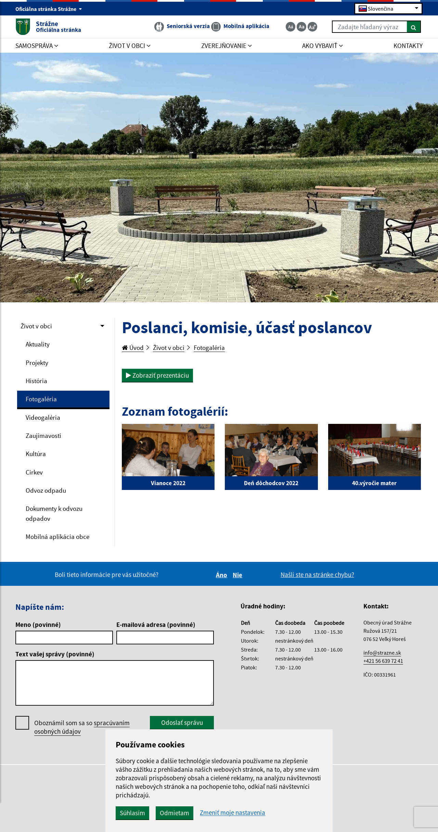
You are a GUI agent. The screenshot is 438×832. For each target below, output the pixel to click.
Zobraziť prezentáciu (157, 375)
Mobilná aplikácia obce (57, 537)
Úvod (133, 347)
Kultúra (36, 454)
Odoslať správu (182, 723)
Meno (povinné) (38, 625)
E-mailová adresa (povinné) (155, 625)
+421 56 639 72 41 (383, 661)
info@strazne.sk (382, 653)
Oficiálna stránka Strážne (48, 8)
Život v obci (36, 326)
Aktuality (38, 344)
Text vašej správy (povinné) (54, 655)
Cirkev (34, 472)
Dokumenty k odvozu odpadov (54, 514)
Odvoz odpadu (46, 491)
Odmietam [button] (178, 813)
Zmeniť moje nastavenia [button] (236, 812)
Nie (238, 576)
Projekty (37, 362)
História (36, 381)
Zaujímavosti (43, 436)
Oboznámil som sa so (82, 727)
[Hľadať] (414, 27)
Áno (222, 576)
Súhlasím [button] (136, 813)
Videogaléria (43, 418)
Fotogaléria (41, 399)
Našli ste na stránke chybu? (317, 575)
